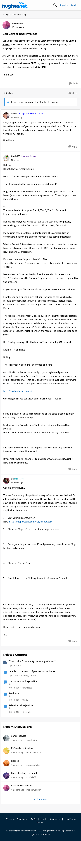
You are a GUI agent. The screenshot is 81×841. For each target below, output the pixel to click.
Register (64, 5)
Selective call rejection (21, 705)
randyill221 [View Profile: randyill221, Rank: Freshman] (27, 687)
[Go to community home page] (15, 5)
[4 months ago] (17, 752)
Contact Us (55, 819)
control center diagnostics (23, 681)
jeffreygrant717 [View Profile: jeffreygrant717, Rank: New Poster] (28, 675)
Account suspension (21, 785)
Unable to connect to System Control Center (32, 671)
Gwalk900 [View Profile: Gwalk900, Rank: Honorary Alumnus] (15, 156)
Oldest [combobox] (72, 93)
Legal (43, 819)
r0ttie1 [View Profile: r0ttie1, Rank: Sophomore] (25, 699)
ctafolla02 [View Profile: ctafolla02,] (31, 777)
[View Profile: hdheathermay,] (6, 750)
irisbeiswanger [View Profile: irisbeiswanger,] (33, 789)
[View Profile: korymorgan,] (6, 25)
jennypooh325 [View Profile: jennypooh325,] (33, 764)
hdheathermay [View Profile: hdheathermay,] (33, 752)
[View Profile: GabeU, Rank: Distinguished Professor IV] (6, 115)
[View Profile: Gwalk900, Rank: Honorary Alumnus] (6, 158)
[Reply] (74, 83)
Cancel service (18, 735)
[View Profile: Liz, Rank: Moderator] (6, 481)
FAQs (33, 819)
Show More (40, 799)
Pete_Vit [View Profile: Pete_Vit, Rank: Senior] (26, 711)
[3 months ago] (17, 740)
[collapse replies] (40, 110)
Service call (14, 693)
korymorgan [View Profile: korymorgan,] (17, 23)
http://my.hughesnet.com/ (17, 391)
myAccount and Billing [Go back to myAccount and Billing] (14, 14)
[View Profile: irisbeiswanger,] (6, 788)
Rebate (15, 760)
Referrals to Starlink (22, 748)
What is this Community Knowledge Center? (32, 661)
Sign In (74, 5)
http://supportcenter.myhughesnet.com (30, 521)
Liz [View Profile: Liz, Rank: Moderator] (12, 478)
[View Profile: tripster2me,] (6, 738)
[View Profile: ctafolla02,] (6, 775)
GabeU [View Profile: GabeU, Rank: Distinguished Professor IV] (14, 113)
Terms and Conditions (16, 819)
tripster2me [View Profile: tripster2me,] (32, 740)
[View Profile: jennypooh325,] (6, 763)
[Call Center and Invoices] (17, 117)
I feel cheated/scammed (24, 773)
